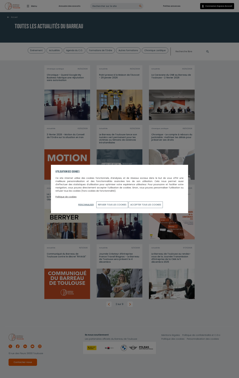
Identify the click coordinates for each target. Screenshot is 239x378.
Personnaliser (86, 204)
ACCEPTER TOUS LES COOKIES (145, 204)
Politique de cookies (66, 196)
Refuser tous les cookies (112, 204)
